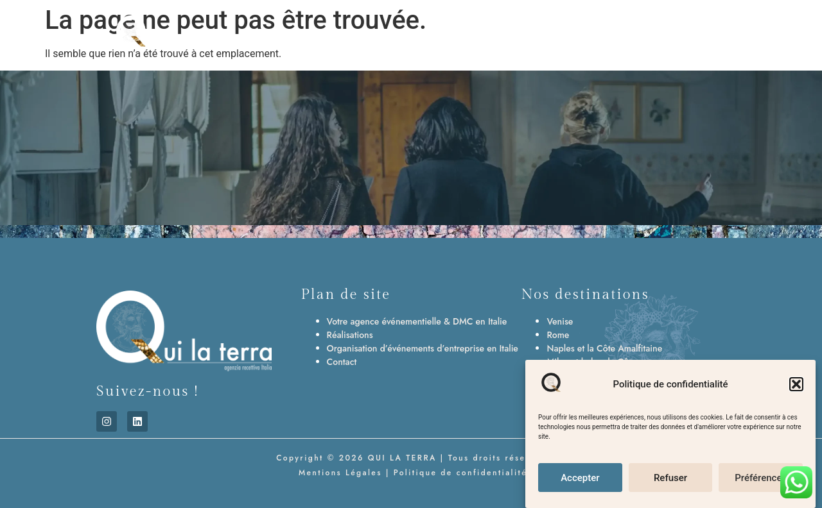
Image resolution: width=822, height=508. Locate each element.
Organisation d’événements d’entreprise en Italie (422, 348)
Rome (558, 334)
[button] (796, 385)
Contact (342, 361)
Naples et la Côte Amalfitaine (604, 348)
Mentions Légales (338, 472)
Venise (560, 321)
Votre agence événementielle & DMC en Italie (417, 321)
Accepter (580, 479)
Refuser (670, 479)
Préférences (761, 479)
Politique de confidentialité (460, 472)
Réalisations (350, 334)
